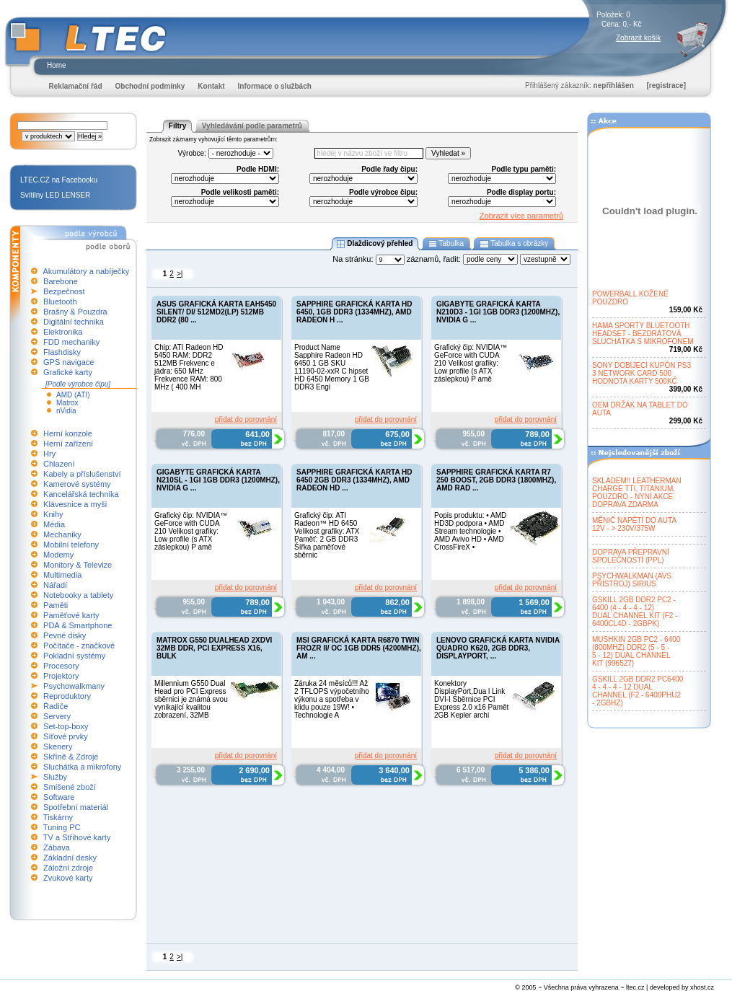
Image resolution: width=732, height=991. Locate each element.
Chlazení (58, 463)
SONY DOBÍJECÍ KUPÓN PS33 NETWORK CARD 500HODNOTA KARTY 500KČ (641, 373)
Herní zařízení (68, 443)
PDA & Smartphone (77, 625)
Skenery (57, 746)
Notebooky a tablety (78, 595)
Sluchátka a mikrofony (82, 766)
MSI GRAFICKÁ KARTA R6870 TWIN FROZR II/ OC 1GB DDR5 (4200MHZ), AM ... (358, 648)
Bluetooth (59, 301)
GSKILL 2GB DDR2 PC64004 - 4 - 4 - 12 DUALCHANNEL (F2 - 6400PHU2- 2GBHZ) (637, 691)
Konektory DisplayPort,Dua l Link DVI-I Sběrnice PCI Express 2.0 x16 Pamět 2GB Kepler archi (471, 699)
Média (54, 524)
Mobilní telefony (71, 544)
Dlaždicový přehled (375, 243)
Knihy (53, 514)
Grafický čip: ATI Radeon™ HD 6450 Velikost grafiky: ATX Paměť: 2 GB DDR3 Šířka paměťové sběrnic (326, 535)
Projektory (61, 675)
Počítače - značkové (79, 645)
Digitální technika (73, 321)
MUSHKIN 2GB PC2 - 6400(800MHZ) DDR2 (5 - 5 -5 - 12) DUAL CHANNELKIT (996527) (636, 651)
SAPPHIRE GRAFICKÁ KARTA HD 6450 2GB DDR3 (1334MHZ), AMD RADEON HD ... (354, 480)
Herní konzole (67, 433)
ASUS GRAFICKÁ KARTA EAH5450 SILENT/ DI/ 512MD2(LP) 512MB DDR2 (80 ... (216, 312)
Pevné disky (64, 635)
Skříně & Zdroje (70, 756)
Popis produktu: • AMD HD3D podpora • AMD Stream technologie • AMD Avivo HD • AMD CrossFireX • (470, 531)
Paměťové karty (71, 615)
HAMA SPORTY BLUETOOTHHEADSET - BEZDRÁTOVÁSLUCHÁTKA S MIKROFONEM (643, 333)
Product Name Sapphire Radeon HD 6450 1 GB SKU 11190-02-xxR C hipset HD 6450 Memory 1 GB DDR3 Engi (331, 367)
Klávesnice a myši (75, 504)
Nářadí (55, 585)
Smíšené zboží (69, 787)
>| (179, 274)
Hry (49, 453)
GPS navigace (68, 362)
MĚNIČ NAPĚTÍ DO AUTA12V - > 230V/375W (634, 524)
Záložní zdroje (68, 867)
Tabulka (446, 243)
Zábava (56, 847)
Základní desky (70, 857)
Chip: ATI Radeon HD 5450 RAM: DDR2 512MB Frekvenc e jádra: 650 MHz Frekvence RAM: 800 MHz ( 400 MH (188, 367)
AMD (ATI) (72, 395)
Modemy (58, 554)
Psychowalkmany (74, 686)
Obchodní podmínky (150, 86)
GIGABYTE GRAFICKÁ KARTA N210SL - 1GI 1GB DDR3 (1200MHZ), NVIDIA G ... (218, 480)
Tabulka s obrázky (514, 243)
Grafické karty (67, 372)
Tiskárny (58, 817)
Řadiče (55, 706)
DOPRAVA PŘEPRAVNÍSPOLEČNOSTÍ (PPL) (630, 556)
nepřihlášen (614, 85)
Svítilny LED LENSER (55, 195)
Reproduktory (67, 696)
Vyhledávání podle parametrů (252, 126)
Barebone (60, 281)
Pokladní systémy (74, 655)
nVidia (66, 411)
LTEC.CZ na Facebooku (58, 180)
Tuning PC (62, 827)
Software (58, 797)
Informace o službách (275, 86)
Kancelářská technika (81, 494)
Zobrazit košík (638, 38)
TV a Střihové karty (77, 837)
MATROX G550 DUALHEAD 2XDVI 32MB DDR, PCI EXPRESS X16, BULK (214, 648)
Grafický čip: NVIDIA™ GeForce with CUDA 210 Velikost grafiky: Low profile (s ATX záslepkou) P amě (470, 363)
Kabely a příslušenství (82, 474)
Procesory (61, 665)
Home (56, 65)
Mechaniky (62, 534)
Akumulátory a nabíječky (86, 271)
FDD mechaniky (71, 342)
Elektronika (62, 331)
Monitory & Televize (77, 564)
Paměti (55, 605)
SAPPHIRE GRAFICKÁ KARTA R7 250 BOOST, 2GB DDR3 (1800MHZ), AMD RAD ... (496, 480)
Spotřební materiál (75, 807)
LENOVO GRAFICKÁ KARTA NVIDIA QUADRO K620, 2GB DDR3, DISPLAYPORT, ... (498, 648)
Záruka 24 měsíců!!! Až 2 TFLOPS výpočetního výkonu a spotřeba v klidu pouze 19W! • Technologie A (331, 699)
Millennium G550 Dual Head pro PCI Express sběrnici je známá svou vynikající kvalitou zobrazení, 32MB (191, 699)
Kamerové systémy (77, 484)
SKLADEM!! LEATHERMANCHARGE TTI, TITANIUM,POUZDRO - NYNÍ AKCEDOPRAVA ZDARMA (637, 492)
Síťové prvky (65, 736)
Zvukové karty (67, 877)
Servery (57, 716)
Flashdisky (62, 352)
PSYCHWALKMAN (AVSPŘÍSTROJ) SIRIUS (631, 580)
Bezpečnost (63, 291)
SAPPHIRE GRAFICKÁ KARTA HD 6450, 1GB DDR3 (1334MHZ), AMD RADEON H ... (354, 312)
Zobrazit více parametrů (521, 215)
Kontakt (211, 86)
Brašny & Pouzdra (75, 311)
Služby (55, 776)
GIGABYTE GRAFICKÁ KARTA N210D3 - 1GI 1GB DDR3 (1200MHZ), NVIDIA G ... (498, 312)
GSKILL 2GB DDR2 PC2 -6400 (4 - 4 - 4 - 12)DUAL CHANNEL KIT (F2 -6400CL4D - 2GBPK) (635, 611)
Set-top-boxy (65, 726)
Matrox (67, 403)
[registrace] (666, 85)
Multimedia (62, 575)
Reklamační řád (75, 86)
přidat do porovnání (246, 419)
